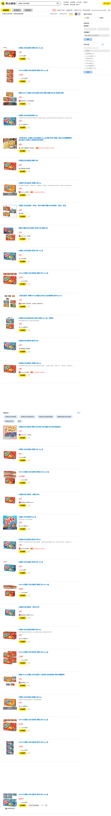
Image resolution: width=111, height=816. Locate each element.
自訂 (102, 44)
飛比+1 (78, 4)
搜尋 (57, 3)
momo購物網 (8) (90, 66)
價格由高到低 (63, 14)
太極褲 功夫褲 (61, 10)
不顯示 (101, 18)
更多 (19, 421)
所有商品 (28, 10)
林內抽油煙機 (86, 10)
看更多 (78, 413)
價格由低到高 (53, 14)
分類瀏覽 (72, 2)
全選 (87, 51)
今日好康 (78, 2)
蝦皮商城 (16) (89, 58)
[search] (35, 3)
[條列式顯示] (76, 14)
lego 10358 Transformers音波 (99, 10)
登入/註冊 (106, 3)
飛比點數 (72, 4)
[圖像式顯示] (79, 14)
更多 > (109, 10)
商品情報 (66, 4)
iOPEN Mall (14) (89, 61)
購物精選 (6, 10)
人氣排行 (85, 2)
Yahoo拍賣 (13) (89, 63)
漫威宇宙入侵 (77, 10)
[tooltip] (28, 59)
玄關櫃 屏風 (69, 10)
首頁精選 (66, 2)
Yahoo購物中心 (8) (90, 68)
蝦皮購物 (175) (89, 53)
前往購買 (22, 59)
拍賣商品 (17, 10)
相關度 (71, 14)
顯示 (88, 18)
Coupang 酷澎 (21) (90, 56)
